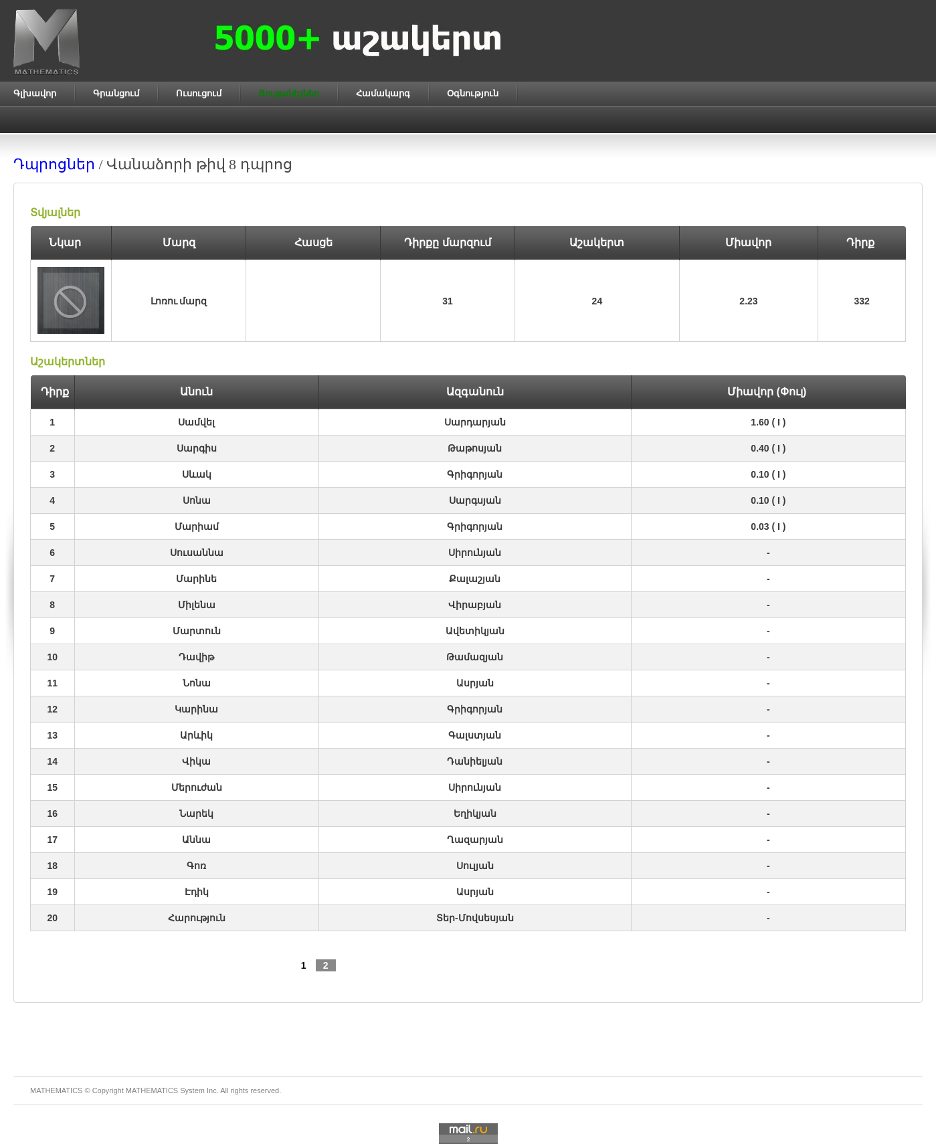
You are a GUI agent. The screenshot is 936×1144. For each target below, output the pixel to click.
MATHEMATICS (152, 1090)
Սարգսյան (475, 500)
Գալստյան (474, 735)
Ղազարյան (475, 839)
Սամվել (196, 422)
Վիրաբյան (474, 604)
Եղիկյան (475, 813)
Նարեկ (196, 813)
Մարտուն (197, 631)
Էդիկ (197, 891)
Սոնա (197, 500)
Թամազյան (474, 657)
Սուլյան (475, 865)
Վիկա (196, 761)
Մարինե (196, 578)
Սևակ (196, 474)
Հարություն (196, 918)
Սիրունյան (474, 552)
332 (861, 301)
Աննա (196, 839)
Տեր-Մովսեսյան (475, 918)
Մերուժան (196, 787)
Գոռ (196, 865)
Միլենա (196, 604)
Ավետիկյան (475, 631)
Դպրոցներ (54, 164)
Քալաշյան (474, 578)
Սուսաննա (196, 552)
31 (447, 301)
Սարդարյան (475, 422)
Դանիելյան (474, 761)
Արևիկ (196, 735)
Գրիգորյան (474, 474)
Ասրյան (475, 683)
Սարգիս (197, 448)
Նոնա (197, 683)
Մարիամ (197, 526)
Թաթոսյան (475, 448)
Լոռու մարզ (179, 301)
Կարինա (196, 709)
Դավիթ (196, 657)
